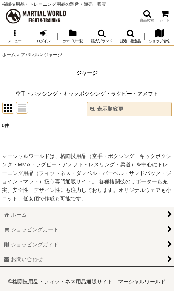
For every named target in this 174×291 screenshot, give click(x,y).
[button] (146, 16)
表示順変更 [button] (106, 109)
